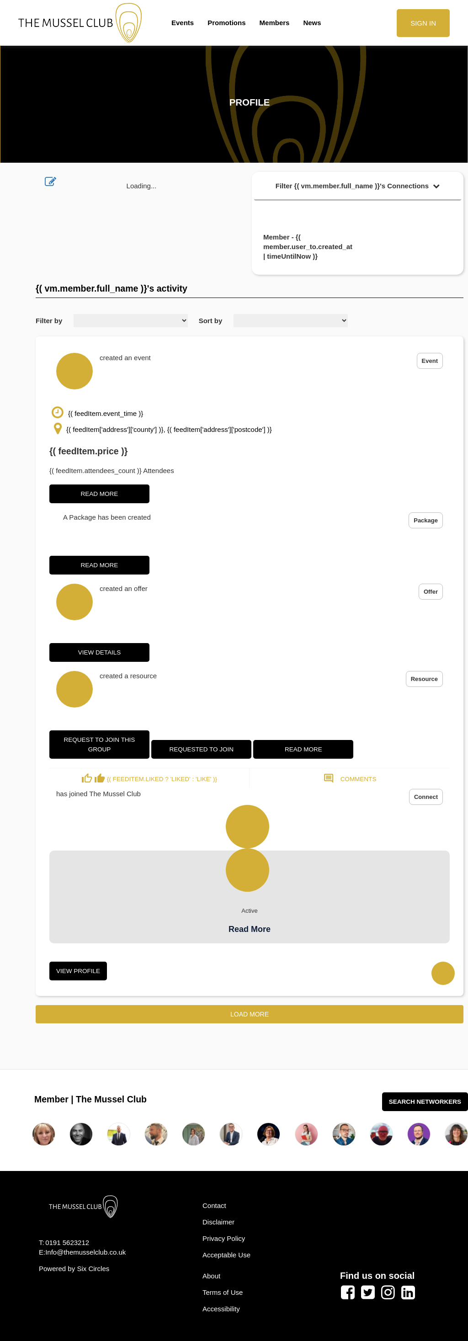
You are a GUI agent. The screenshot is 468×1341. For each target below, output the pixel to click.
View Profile (78, 971)
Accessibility (221, 1309)
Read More (99, 493)
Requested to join (201, 749)
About (211, 1276)
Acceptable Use (226, 1255)
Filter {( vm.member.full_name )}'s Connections (358, 186)
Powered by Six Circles (74, 1268)
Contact (214, 1205)
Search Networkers (425, 1101)
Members (275, 23)
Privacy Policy (223, 1238)
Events (182, 23)
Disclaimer (218, 1222)
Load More (249, 1014)
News (312, 23)
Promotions (226, 23)
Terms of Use (222, 1292)
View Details (99, 652)
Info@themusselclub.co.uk (85, 1252)
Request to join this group (99, 744)
